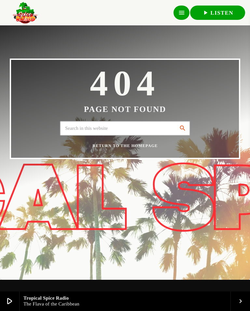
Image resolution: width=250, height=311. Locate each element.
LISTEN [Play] (217, 12)
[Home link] (25, 12)
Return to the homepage (125, 145)
